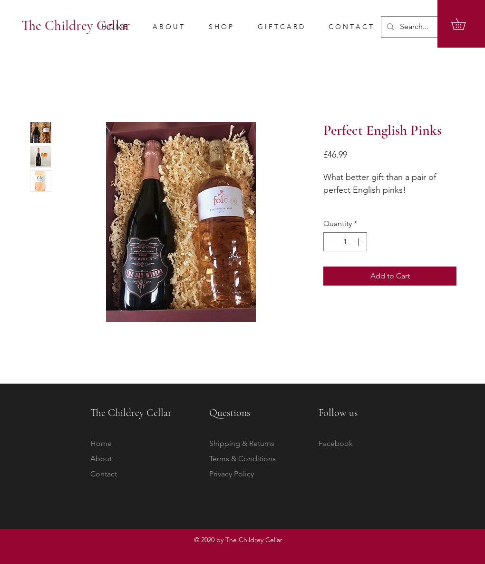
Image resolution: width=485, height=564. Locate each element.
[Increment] (359, 242)
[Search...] (427, 27)
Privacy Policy (231, 473)
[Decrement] (331, 242)
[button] (464, 24)
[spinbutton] (345, 242)
